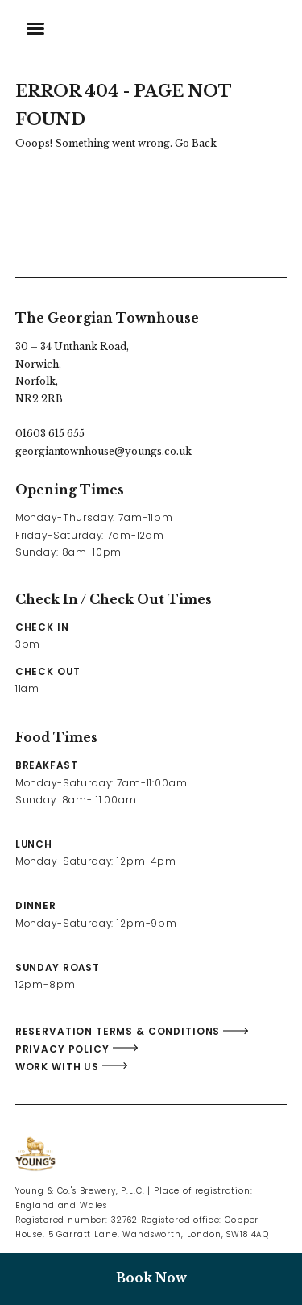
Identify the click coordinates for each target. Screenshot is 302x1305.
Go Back (196, 143)
